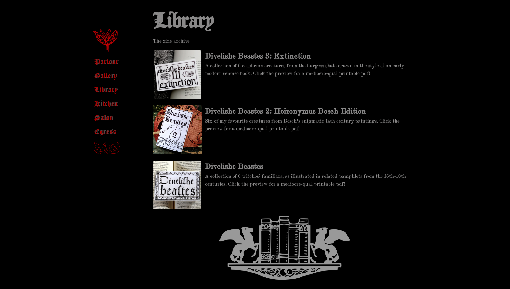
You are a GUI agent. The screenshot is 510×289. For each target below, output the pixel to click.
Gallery (105, 76)
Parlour (106, 62)
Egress (105, 132)
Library (106, 90)
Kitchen (106, 104)
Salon (103, 118)
